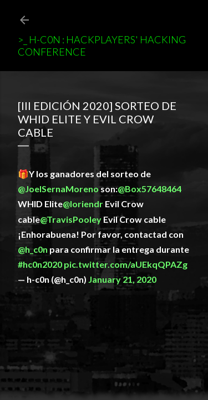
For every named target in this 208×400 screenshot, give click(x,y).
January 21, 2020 (122, 279)
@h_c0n (33, 249)
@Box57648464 (149, 188)
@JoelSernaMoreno (58, 188)
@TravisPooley (71, 219)
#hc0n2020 (40, 264)
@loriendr (83, 203)
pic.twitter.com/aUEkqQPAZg (125, 264)
